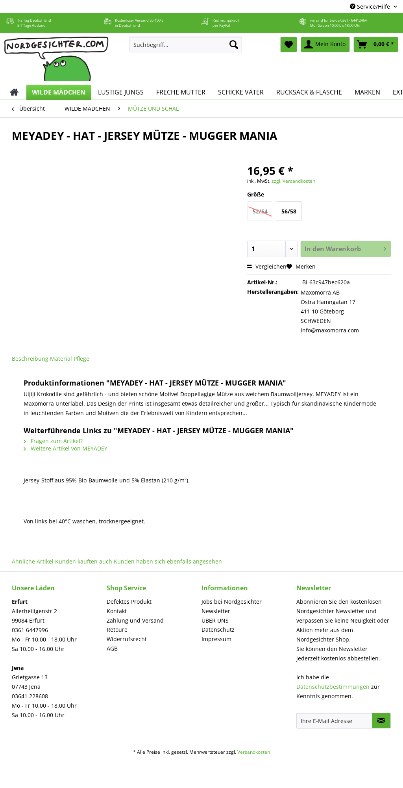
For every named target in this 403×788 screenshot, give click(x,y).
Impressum (216, 639)
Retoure (117, 629)
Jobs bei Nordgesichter (232, 601)
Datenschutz (218, 629)
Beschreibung (30, 358)
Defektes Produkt (129, 601)
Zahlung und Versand (135, 620)
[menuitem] (185, 48)
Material (61, 358)
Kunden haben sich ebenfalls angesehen (168, 561)
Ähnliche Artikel (33, 561)
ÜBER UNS (215, 620)
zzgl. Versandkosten (293, 181)
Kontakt (117, 611)
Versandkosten (253, 752)
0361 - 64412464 (353, 20)
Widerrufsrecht (127, 639)
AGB (112, 648)
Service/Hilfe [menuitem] (371, 6)
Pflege (81, 358)
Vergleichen (267, 266)
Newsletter (216, 611)
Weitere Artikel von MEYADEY (65, 448)
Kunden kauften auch (83, 561)
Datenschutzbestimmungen (333, 686)
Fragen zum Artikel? (53, 441)
